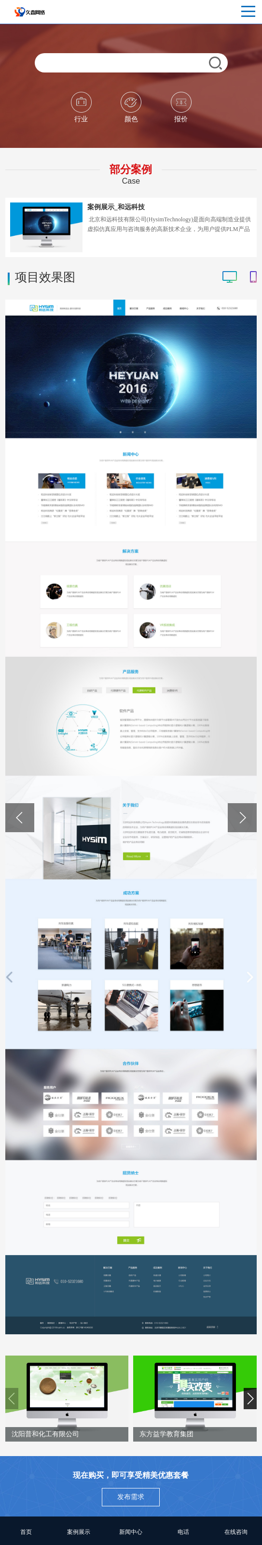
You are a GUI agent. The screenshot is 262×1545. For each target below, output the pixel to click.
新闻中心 (130, 1532)
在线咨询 (236, 1532)
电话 (183, 1532)
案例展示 (78, 1532)
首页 (26, 1532)
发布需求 (130, 1497)
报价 (181, 107)
